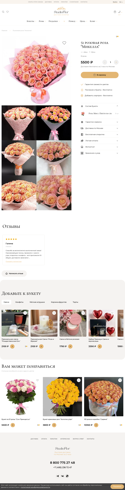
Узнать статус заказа (35, 2)
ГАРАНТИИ (53, 439)
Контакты (84, 2)
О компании (74, 2)
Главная (4, 30)
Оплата (56, 2)
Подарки (53, 21)
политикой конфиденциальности (35, 487)
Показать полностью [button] (14, 261)
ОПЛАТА (44, 439)
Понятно (117, 486)
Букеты (30, 21)
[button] (3, 11)
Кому (92, 21)
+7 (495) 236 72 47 (62, 467)
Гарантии (64, 2)
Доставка (48, 2)
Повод (72, 21)
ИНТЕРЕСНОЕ (65, 439)
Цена (82, 21)
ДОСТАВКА (34, 439)
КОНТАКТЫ (90, 439)
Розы (41, 21)
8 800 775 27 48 (62, 462)
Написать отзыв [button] (14, 273)
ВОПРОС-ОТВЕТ (78, 439)
